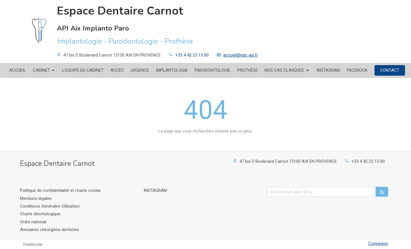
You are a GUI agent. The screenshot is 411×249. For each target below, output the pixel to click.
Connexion (378, 243)
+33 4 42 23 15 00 (192, 55)
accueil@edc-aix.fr (240, 55)
